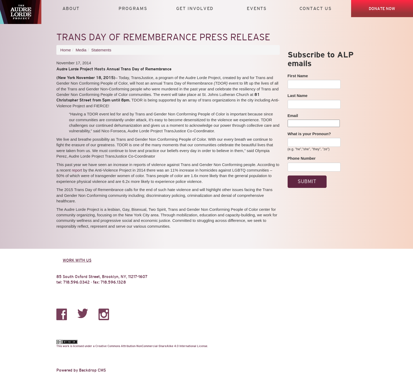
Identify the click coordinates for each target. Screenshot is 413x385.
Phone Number (302, 158)
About (71, 8)
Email (293, 115)
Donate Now (382, 8)
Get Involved (195, 8)
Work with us (77, 260)
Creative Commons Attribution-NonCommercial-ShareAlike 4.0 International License (151, 346)
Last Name (298, 95)
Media (81, 50)
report (77, 170)
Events (257, 8)
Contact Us (315, 8)
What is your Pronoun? (309, 133)
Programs (133, 8)
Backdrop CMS (92, 370)
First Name (298, 76)
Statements (101, 50)
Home (65, 50)
